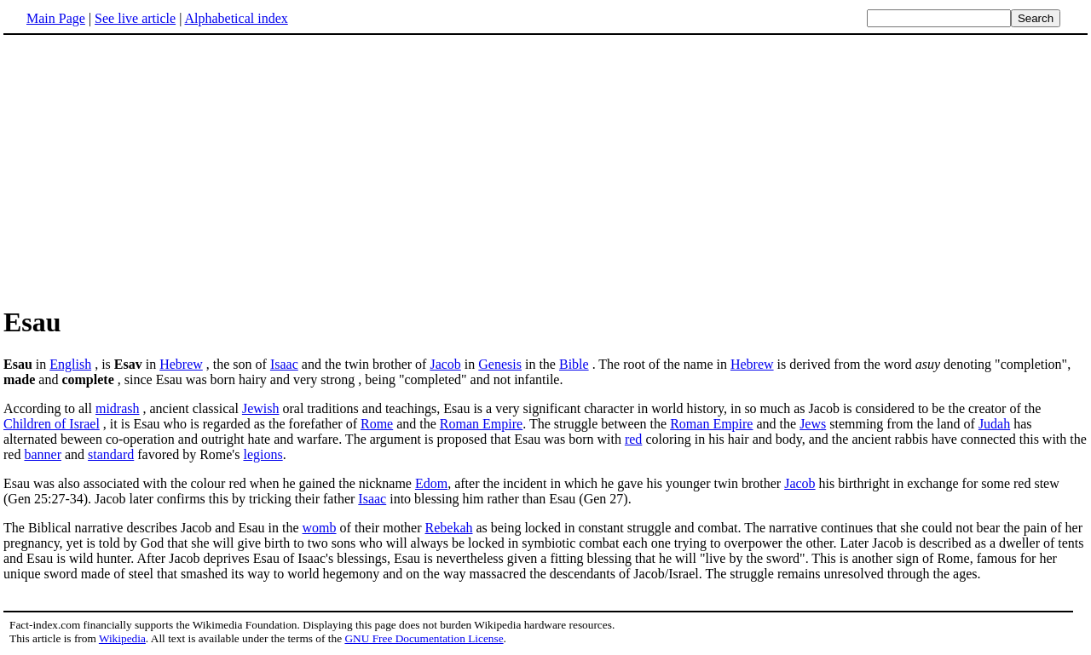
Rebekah (449, 527)
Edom (431, 483)
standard (111, 454)
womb (320, 527)
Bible (574, 364)
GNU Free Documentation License (423, 638)
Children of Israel (51, 424)
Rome (377, 424)
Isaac (284, 364)
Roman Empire (481, 424)
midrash (117, 408)
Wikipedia (122, 638)
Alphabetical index (235, 18)
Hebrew (181, 364)
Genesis (500, 364)
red (633, 439)
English (70, 364)
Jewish (261, 408)
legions (262, 454)
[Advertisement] (545, 169)
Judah (994, 424)
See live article (135, 18)
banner (42, 454)
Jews (812, 424)
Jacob (445, 364)
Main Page (55, 18)
